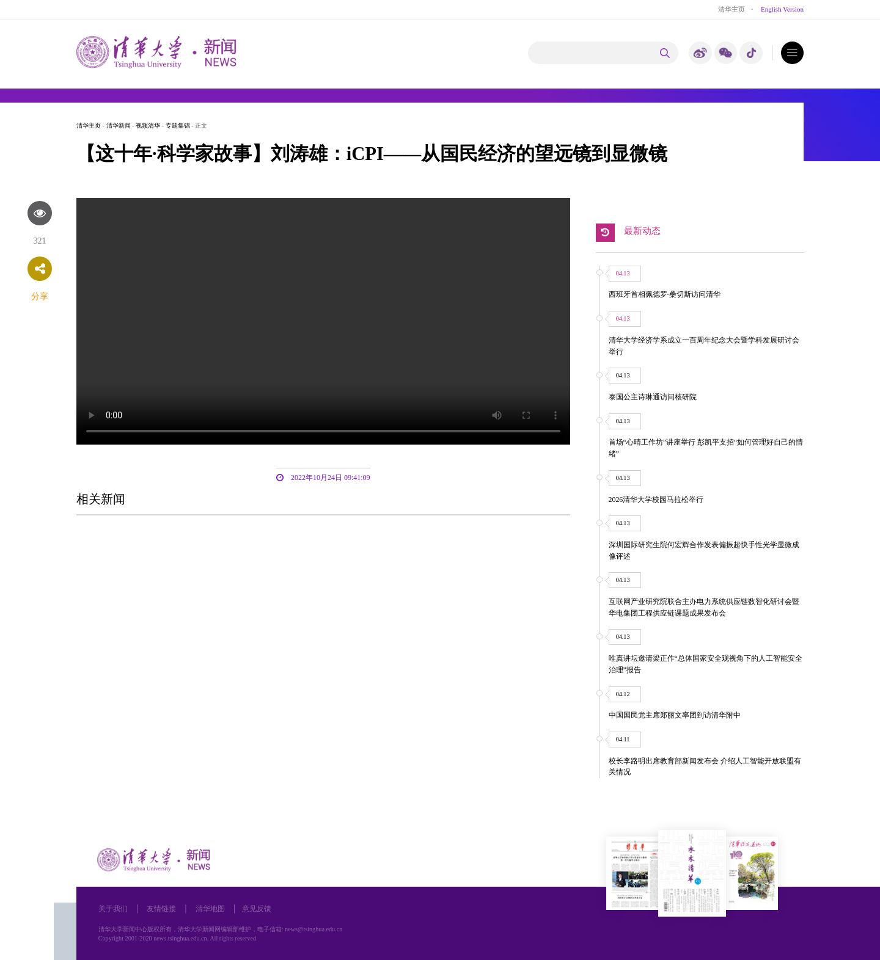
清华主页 (731, 9)
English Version (782, 9)
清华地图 (210, 908)
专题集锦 (178, 125)
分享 (39, 296)
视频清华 (148, 125)
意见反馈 (256, 908)
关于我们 (113, 908)
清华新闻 (118, 125)
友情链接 (161, 908)
